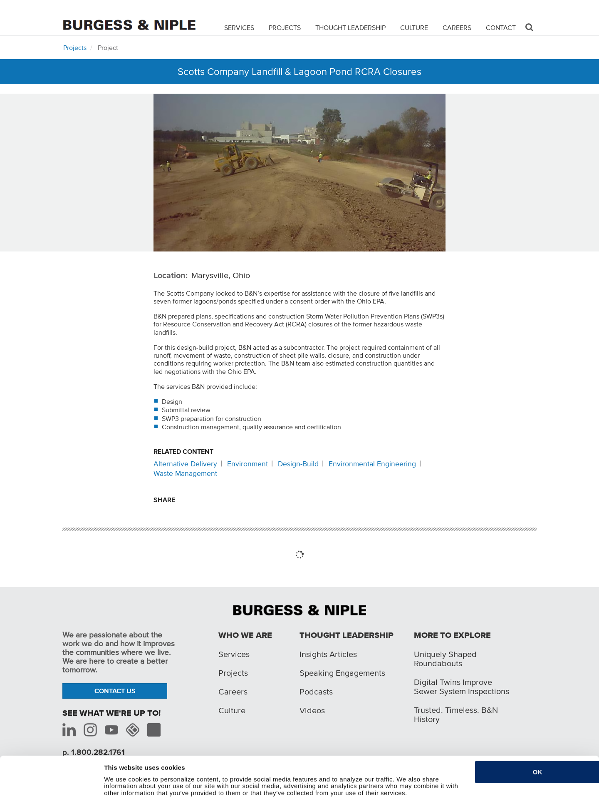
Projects (285, 27)
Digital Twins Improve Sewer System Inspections (461, 686)
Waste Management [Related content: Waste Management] (185, 473)
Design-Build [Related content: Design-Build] (298, 464)
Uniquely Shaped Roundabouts (445, 659)
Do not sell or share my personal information (171, 787)
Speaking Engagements (342, 672)
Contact (501, 27)
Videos (312, 710)
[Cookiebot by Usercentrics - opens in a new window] (48, 788)
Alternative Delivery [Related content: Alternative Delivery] (185, 464)
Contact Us (115, 690)
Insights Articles (328, 654)
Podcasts (316, 691)
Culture (414, 27)
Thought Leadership (350, 27)
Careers (457, 27)
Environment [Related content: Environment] (247, 464)
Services (239, 27)
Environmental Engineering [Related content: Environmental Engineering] (372, 464)
